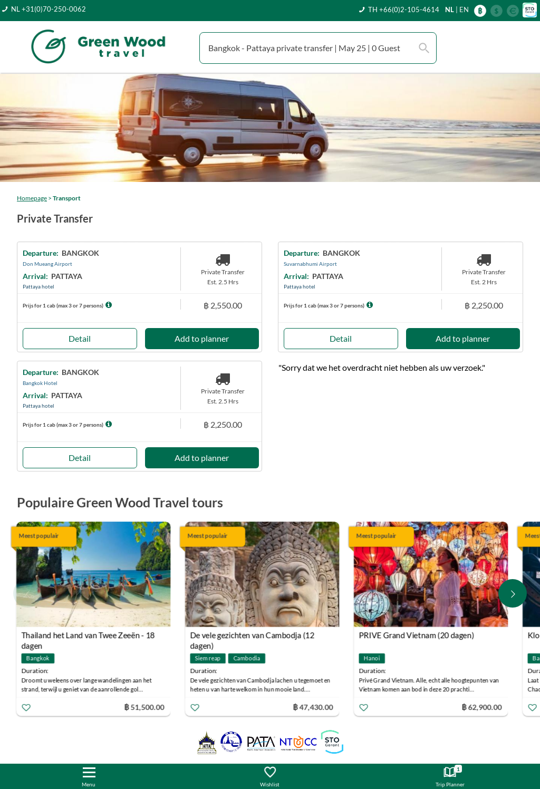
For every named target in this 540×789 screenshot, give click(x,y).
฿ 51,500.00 (146, 707)
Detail (80, 338)
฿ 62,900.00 (483, 707)
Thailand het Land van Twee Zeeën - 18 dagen (89, 637)
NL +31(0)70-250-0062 (48, 9)
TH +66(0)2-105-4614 (403, 9)
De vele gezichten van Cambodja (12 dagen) (253, 637)
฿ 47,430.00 (314, 707)
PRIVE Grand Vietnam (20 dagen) (418, 635)
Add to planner (202, 338)
